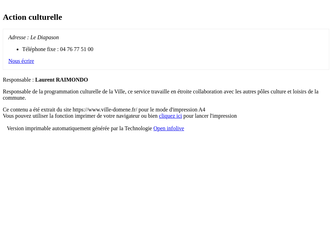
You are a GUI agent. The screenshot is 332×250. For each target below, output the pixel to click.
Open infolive (168, 128)
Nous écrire (21, 61)
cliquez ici (170, 116)
